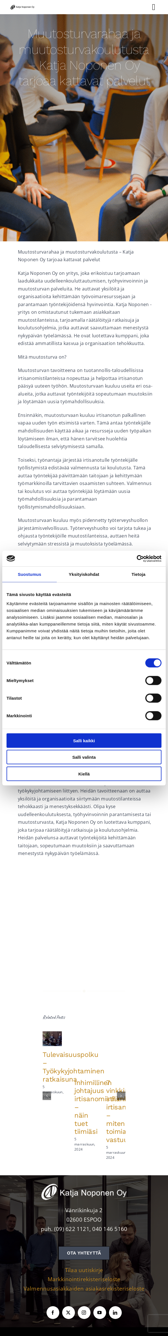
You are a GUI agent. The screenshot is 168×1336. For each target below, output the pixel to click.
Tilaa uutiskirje (84, 1270)
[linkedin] (115, 1312)
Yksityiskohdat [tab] (84, 574)
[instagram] (84, 1312)
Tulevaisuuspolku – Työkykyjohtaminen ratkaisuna (73, 1067)
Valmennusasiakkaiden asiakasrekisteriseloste (84, 1288)
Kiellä (84, 773)
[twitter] (68, 1312)
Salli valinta (84, 757)
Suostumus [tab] (29, 574)
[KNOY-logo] (22, 6)
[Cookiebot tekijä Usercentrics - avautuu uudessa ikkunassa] (136, 558)
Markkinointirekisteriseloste (84, 1279)
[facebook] (53, 1312)
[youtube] (99, 1312)
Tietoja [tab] (139, 574)
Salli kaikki (84, 740)
